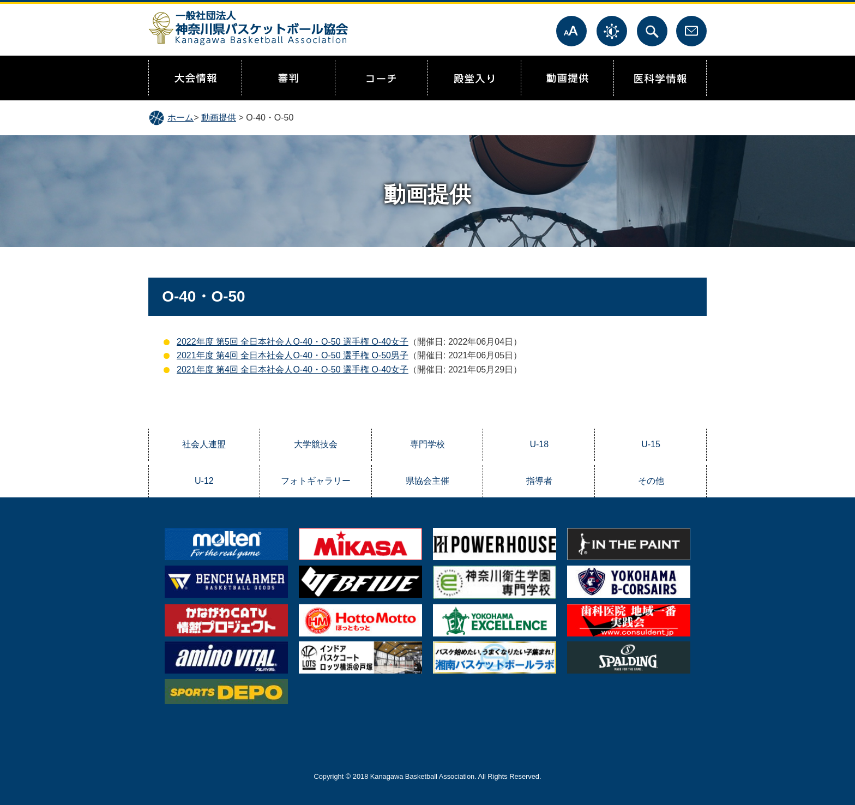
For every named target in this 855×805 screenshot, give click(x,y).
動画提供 (218, 117)
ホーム (180, 117)
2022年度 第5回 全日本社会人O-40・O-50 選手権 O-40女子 (292, 341)
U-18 (539, 444)
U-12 (204, 480)
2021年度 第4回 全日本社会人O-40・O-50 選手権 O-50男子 (292, 355)
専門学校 (427, 444)
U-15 (650, 444)
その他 (651, 480)
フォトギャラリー (316, 480)
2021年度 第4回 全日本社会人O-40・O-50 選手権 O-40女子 (292, 369)
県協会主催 (427, 480)
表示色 (612, 31)
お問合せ (691, 31)
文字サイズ (571, 31)
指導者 (539, 480)
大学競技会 (316, 444)
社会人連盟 (204, 444)
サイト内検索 (652, 31)
